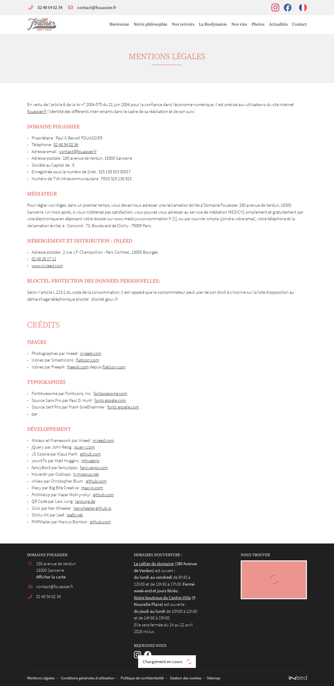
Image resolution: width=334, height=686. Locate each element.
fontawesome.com (110, 393)
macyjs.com (92, 487)
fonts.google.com (110, 400)
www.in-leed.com (47, 265)
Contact (299, 24)
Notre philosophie (150, 24)
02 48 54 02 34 (66, 144)
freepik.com (78, 367)
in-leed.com (90, 353)
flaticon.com (87, 360)
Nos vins (239, 24)
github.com (90, 454)
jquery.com (84, 447)
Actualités (278, 24)
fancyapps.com (94, 467)
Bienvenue (119, 24)
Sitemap (234, 678)
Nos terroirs (183, 24)
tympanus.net (86, 474)
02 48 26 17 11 (44, 259)
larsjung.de (85, 501)
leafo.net (75, 515)
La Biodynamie (213, 24)
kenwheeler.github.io (92, 508)
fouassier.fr (37, 111)
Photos (258, 24)
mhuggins (90, 460)
